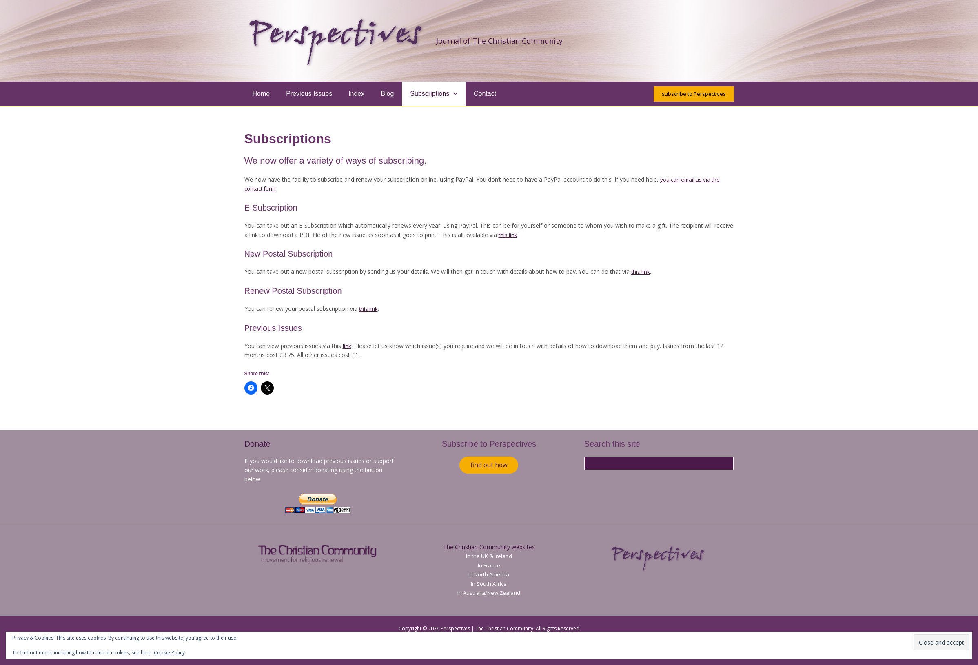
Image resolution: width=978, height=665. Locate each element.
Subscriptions (419, 94)
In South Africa (489, 583)
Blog (375, 93)
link (347, 346)
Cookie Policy (169, 652)
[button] (439, 94)
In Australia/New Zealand (489, 592)
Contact (467, 93)
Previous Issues (304, 93)
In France (489, 565)
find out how (489, 465)
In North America (489, 574)
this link (508, 235)
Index (348, 93)
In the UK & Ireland (489, 556)
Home (259, 93)
